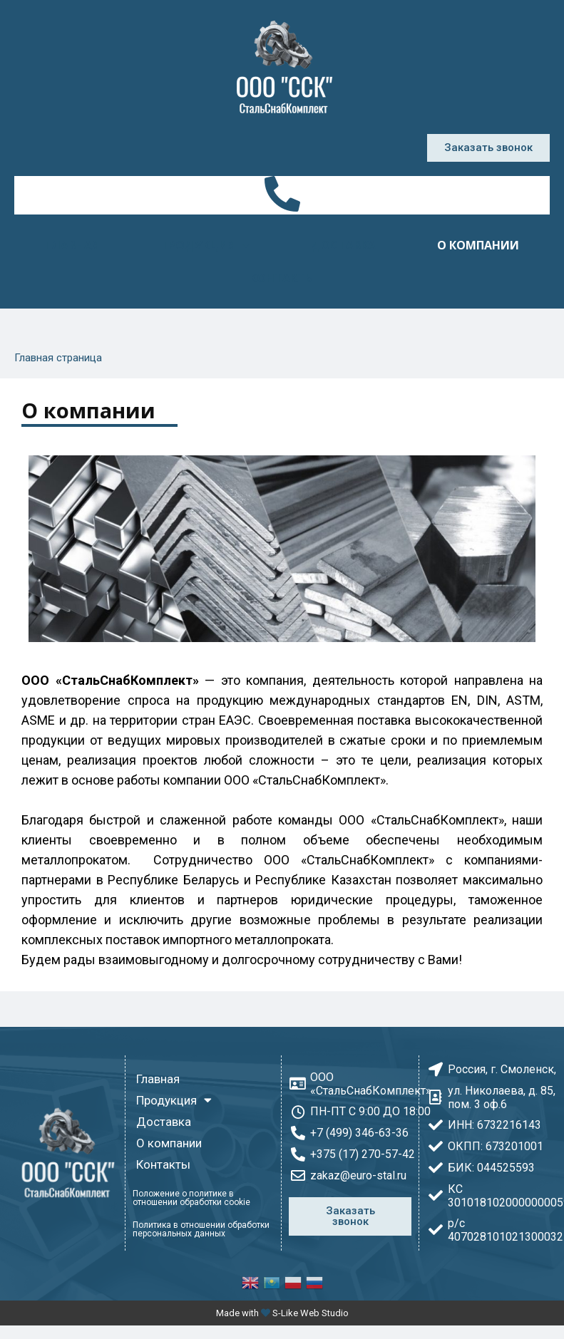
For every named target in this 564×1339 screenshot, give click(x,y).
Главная (72, 245)
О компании (478, 245)
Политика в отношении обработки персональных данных (201, 1229)
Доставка (343, 245)
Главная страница (58, 357)
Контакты (282, 278)
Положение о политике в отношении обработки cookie (191, 1198)
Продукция (205, 245)
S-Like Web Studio (310, 1313)
